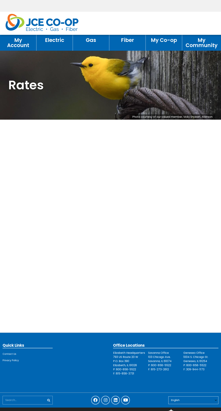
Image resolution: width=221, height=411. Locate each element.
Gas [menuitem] (91, 40)
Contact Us (9, 354)
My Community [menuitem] (202, 43)
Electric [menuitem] (54, 40)
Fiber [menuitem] (127, 40)
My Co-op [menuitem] (164, 40)
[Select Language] (193, 400)
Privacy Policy (11, 360)
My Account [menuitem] (18, 43)
